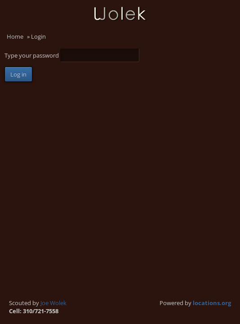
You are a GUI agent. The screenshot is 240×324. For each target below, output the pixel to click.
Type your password (32, 55)
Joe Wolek (53, 303)
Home (15, 36)
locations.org (212, 303)
